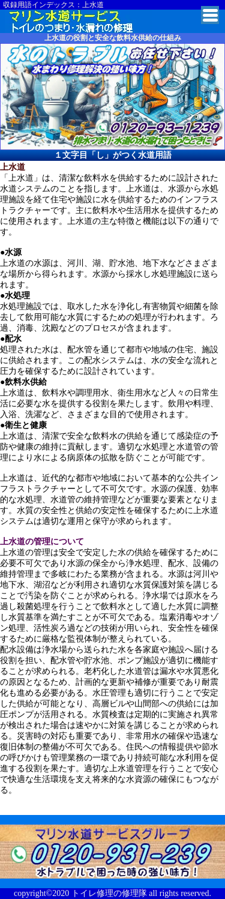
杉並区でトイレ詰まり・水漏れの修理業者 (78, 21)
